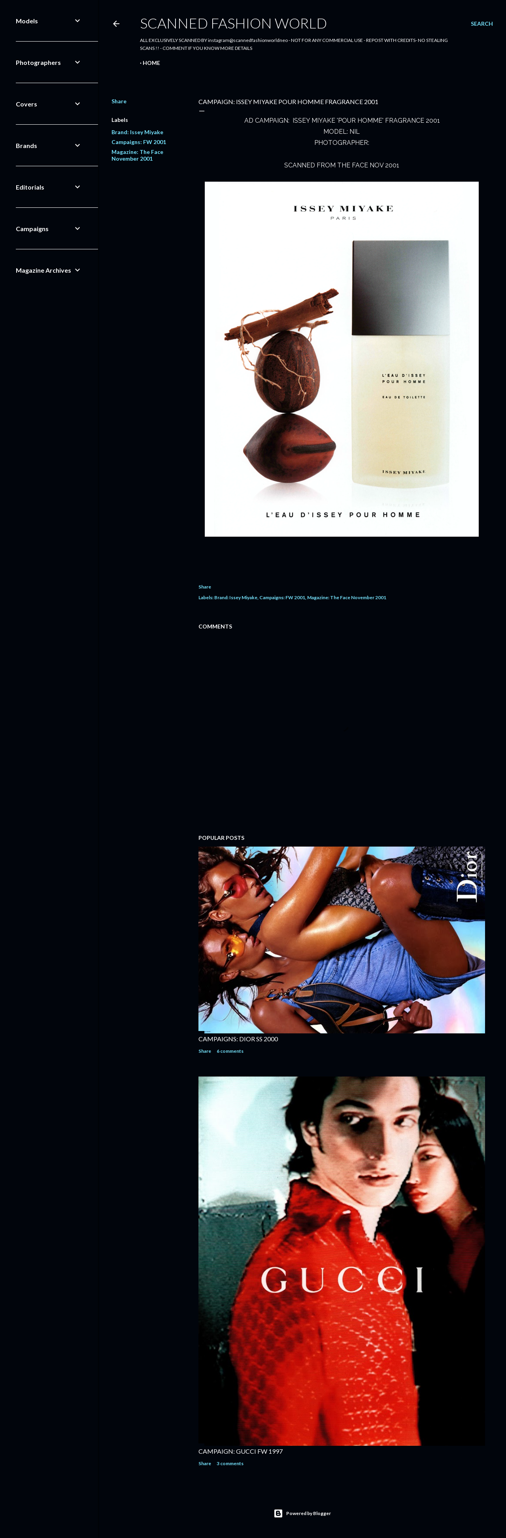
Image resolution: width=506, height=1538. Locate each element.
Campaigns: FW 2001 (138, 142)
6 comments (230, 1051)
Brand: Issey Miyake (137, 132)
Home (151, 62)
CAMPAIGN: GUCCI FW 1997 (240, 1451)
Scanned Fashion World (233, 23)
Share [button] (118, 101)
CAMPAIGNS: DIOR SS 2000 (238, 1038)
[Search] (482, 23)
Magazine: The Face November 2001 (137, 155)
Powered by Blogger (302, 1513)
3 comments (230, 1463)
